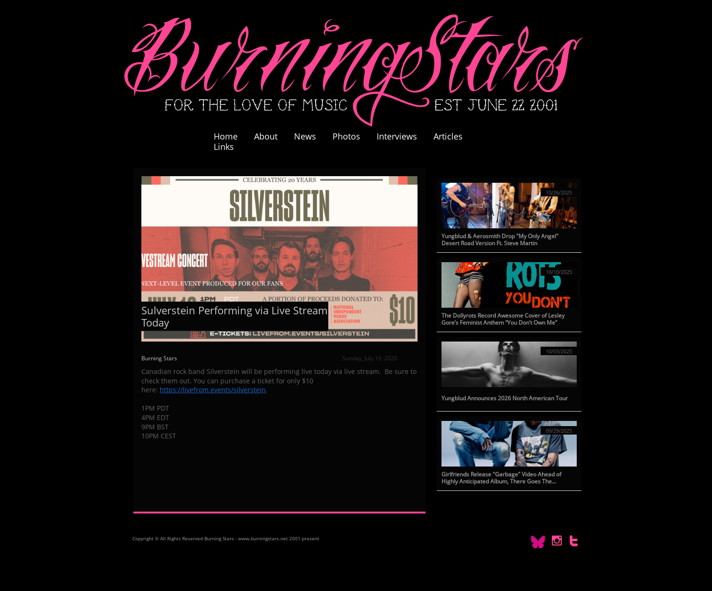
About (266, 136)
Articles (448, 136)
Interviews (397, 136)
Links (224, 146)
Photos (351, 136)
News (305, 136)
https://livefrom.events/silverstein (213, 389)
